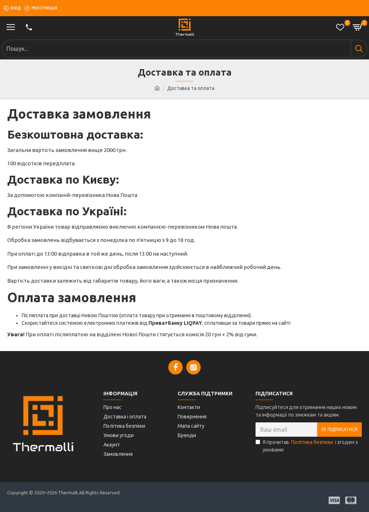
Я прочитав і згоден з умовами (306, 446)
